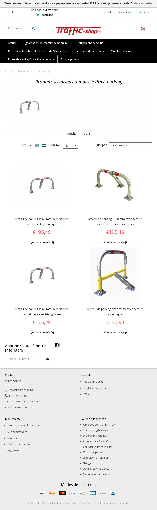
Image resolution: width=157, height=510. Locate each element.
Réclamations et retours (97, 474)
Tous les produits (93, 381)
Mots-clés (23, 71)
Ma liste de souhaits (18, 444)
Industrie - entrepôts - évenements (31, 59)
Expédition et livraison (96, 457)
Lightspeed (83, 502)
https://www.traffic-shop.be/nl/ (22, 401)
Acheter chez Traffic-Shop (98, 441)
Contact (107, 12)
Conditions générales (95, 430)
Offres (86, 394)
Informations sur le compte (23, 425)
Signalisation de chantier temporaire (47, 43)
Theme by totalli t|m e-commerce (111, 502)
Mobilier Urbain (122, 51)
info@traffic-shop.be (19, 390)
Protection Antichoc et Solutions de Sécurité (37, 51)
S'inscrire (144, 12)
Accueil (12, 43)
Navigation (89, 463)
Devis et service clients (96, 468)
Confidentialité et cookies (97, 447)
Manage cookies (143, 3)
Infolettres (13, 451)
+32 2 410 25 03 (16, 396)
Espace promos (70, 59)
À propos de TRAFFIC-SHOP (99, 424)
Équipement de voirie (91, 43)
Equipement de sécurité (88, 51)
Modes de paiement (94, 452)
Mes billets (13, 438)
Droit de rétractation (95, 435)
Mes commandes (17, 432)
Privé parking (41, 71)
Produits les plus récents (97, 388)
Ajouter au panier (42, 242)
